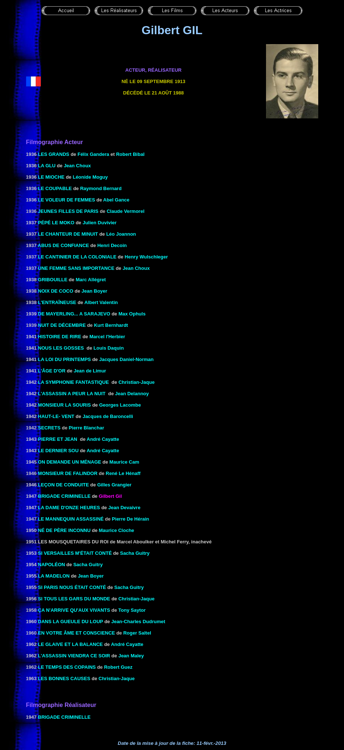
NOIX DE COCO (55, 291)
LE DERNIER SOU (58, 450)
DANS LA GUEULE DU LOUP (70, 621)
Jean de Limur (90, 371)
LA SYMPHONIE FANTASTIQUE (73, 382)
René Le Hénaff (123, 473)
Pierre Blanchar (86, 428)
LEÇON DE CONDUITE (63, 485)
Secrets (49, 428)
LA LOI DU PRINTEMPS (64, 359)
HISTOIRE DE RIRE (59, 336)
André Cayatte (103, 439)
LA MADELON (54, 576)
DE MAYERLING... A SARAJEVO (74, 314)
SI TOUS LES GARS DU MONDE (74, 598)
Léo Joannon (121, 234)
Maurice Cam (124, 462)
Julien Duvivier (99, 222)
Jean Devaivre (124, 507)
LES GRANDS (53, 154)
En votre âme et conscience (76, 633)
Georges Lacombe (120, 405)
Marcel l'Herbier (107, 336)
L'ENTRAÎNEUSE (57, 302)
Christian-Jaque (136, 382)
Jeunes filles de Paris (68, 211)
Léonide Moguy (90, 177)
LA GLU (47, 165)
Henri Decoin (112, 245)
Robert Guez (118, 667)
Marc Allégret (91, 279)
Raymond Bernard (101, 188)
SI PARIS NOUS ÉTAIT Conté (72, 587)
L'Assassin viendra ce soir (74, 655)
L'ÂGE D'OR (51, 371)
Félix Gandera (93, 154)
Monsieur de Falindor (67, 473)
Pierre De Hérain (130, 519)
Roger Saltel (137, 633)
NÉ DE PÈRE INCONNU (64, 530)
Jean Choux (77, 165)
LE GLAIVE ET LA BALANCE (70, 644)
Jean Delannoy (132, 393)
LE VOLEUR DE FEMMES (66, 200)
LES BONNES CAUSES (64, 678)
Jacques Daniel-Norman (126, 359)
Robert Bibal (130, 154)
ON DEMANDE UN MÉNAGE (69, 462)
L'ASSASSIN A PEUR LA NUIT (72, 393)
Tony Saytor (132, 610)
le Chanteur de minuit (68, 234)
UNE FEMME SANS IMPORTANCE (76, 268)
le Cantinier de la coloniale (77, 257)
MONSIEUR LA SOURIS (64, 405)
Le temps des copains (67, 667)
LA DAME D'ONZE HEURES (69, 507)
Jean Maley (131, 655)
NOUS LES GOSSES (61, 348)
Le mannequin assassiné (71, 519)
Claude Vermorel (126, 211)
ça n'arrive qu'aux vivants (74, 610)
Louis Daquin (108, 348)
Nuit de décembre (62, 325)
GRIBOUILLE (52, 279)
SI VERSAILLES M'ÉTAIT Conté (75, 553)
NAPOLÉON (51, 564)
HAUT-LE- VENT (56, 416)
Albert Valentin (101, 302)
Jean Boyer (94, 291)
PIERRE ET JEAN (57, 439)
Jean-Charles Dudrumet (138, 621)
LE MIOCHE (51, 177)
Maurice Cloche (116, 530)
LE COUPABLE (55, 188)
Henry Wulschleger (146, 257)
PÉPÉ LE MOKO (56, 222)
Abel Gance (116, 200)
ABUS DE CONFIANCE (63, 245)
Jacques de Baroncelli (107, 416)
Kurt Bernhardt (111, 325)
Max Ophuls (132, 314)
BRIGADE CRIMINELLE (64, 496)
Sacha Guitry (134, 553)
